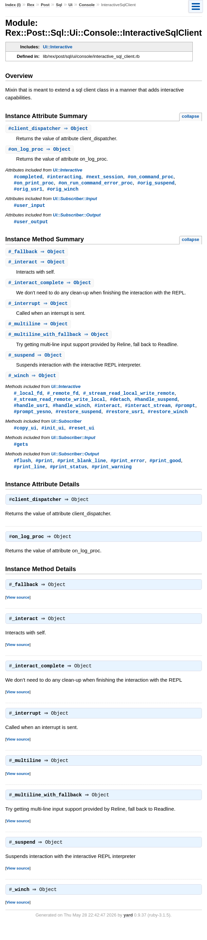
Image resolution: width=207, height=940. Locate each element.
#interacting (64, 177)
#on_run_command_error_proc (95, 184)
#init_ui (52, 434)
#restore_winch (168, 418)
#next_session (104, 177)
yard (128, 929)
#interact (107, 411)
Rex (31, 4)
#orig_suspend (155, 184)
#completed (28, 177)
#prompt (185, 411)
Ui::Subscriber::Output (77, 217)
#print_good (165, 468)
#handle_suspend (155, 405)
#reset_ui (82, 434)
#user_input (29, 207)
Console (87, 4)
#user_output (31, 224)
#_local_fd (28, 398)
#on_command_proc (150, 177)
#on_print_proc (34, 184)
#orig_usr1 (28, 190)
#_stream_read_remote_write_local (59, 405)
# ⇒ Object (49, 129)
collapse (190, 116)
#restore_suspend (78, 418)
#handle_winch (71, 411)
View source (18, 607)
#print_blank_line (81, 468)
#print (44, 468)
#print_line (29, 474)
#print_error (128, 468)
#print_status (68, 474)
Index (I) (13, 4)
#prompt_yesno (32, 418)
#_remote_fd (62, 398)
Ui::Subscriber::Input (75, 200)
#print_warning (112, 474)
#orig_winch (62, 190)
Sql (59, 4)
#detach (120, 405)
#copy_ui (25, 434)
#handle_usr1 (31, 411)
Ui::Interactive (58, 46)
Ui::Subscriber (66, 427)
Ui (71, 4)
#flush (22, 468)
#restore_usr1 (124, 418)
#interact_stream (148, 411)
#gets (21, 451)
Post (45, 4)
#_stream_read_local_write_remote (128, 398)
